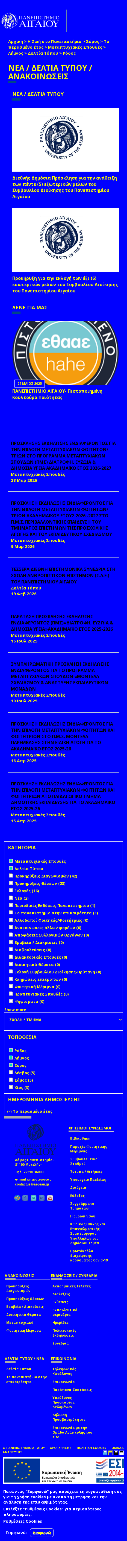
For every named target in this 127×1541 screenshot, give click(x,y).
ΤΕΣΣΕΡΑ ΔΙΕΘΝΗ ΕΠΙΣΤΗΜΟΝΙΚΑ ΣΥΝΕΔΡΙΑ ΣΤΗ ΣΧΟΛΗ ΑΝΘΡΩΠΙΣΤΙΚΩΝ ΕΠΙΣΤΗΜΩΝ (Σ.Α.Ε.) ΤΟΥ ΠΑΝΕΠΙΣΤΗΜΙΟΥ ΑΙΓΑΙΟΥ (63, 575)
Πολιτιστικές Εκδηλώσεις (64, 1332)
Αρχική (15, 41)
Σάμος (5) (23, 1080)
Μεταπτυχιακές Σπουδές (75, 47)
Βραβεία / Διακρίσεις (25, 1306)
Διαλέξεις (61, 1294)
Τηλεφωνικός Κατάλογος (64, 1371)
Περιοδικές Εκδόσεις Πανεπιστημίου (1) (54, 905)
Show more (15, 1009)
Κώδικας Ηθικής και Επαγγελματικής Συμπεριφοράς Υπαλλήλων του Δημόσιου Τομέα (87, 1233)
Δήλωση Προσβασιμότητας (68, 1417)
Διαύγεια (78, 1187)
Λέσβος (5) (25, 1072)
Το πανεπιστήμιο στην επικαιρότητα (26, 1379)
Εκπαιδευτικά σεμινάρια (65, 1312)
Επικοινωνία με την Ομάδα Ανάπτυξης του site (72, 1432)
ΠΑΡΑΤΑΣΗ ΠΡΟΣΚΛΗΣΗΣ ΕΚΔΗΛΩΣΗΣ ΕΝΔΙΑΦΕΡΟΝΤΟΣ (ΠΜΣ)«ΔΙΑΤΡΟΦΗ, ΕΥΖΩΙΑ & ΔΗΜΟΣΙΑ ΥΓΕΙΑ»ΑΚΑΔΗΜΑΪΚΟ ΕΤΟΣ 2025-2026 (62, 623)
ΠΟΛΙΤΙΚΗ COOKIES (91, 1448)
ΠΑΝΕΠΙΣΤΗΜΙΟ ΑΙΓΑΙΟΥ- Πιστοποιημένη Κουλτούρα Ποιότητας (57, 394)
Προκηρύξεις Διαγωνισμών (18, 1288)
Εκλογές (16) (26, 890)
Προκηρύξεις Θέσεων (25, 1298)
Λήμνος (15, 53)
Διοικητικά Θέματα (23, 1314)
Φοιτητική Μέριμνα (23, 1330)
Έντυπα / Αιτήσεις (86, 1171)
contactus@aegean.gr (33, 1184)
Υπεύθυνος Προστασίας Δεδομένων (63, 1402)
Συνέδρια (60, 1343)
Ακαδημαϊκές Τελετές (71, 1286)
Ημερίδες (60, 1322)
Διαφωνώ (42, 1532)
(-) (10, 1111)
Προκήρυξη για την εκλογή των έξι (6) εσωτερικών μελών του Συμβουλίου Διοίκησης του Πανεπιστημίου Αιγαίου (65, 284)
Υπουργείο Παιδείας (88, 1179)
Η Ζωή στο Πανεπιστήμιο (54, 41)
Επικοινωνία (63, 1381)
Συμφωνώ (16, 1532)
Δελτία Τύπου (43, 53)
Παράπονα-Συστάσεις (72, 1389)
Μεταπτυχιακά (20, 1322)
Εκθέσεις (60, 1302)
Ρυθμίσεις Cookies (22, 1521)
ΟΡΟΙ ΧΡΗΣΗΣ (61, 1448)
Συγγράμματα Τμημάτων (82, 1206)
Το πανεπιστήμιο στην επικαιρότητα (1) (56, 912)
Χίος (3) (21, 1087)
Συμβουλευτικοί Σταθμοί (84, 1161)
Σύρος (92, 41)
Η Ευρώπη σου (82, 1216)
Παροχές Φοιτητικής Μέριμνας (88, 1148)
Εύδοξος (77, 1195)
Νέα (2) (21, 898)
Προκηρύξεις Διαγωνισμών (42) (45, 876)
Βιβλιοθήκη (80, 1138)
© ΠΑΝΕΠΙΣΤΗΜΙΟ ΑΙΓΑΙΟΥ (24, 1448)
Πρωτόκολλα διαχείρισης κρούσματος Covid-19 (89, 1256)
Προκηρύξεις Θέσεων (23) (40, 883)
